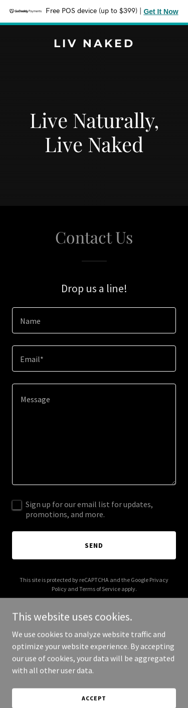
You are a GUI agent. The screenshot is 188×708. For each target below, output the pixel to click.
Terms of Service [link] (99, 589)
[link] (94, 44)
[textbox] (94, 320)
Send (94, 545)
